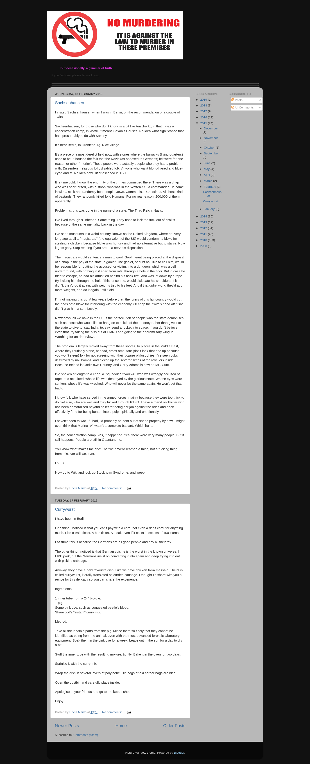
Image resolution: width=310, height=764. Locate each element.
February (210, 186)
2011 (204, 234)
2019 (204, 99)
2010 (204, 240)
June (207, 163)
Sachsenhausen (69, 103)
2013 (204, 222)
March (208, 181)
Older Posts (174, 725)
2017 (204, 111)
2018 (204, 105)
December (211, 128)
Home (121, 725)
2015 (204, 123)
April (207, 174)
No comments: (112, 488)
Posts (237, 100)
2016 (204, 117)
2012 (204, 228)
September (211, 153)
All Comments (242, 107)
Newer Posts (67, 725)
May (207, 169)
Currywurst (65, 509)
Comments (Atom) (85, 735)
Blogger (179, 752)
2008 (204, 246)
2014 (204, 216)
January (210, 209)
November (211, 138)
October (210, 147)
